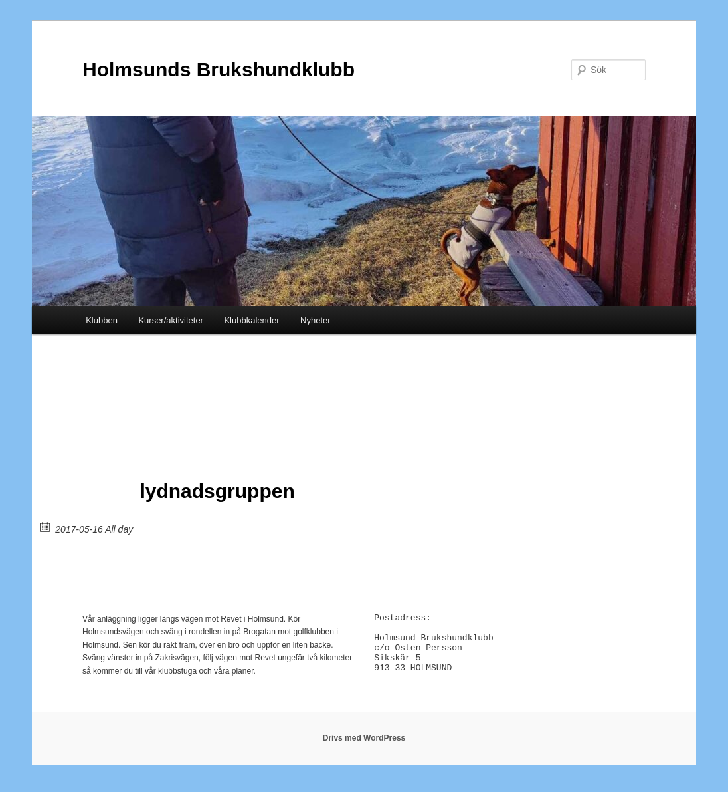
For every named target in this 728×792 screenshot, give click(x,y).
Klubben (102, 320)
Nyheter (315, 320)
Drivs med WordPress (364, 745)
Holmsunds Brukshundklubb (218, 69)
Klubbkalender (251, 320)
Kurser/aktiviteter (170, 320)
